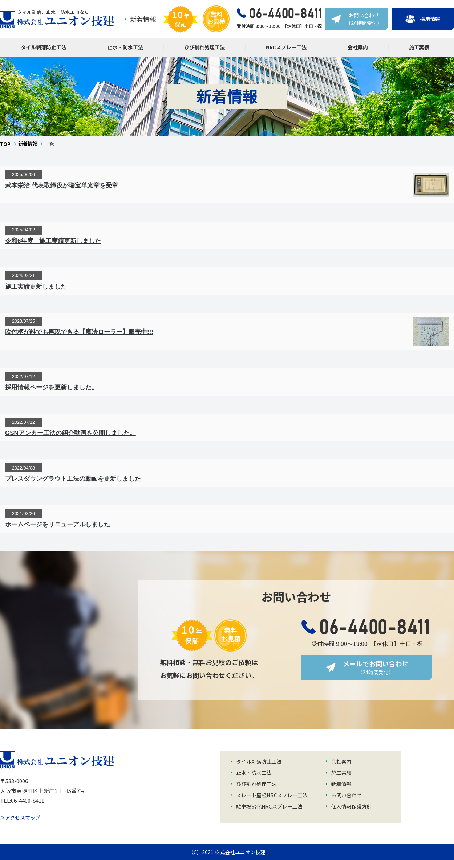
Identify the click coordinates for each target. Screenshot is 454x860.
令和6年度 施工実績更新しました (53, 240)
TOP (5, 144)
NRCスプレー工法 (286, 47)
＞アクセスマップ (20, 817)
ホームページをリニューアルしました (57, 524)
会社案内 (358, 47)
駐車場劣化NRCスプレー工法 (269, 806)
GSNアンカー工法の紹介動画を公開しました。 (70, 433)
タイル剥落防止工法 (43, 47)
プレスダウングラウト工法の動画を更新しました (73, 478)
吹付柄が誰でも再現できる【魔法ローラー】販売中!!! (79, 331)
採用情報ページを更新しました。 (51, 387)
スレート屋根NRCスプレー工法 (272, 795)
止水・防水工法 (125, 47)
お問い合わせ (346, 795)
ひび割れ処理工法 (204, 47)
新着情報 (143, 19)
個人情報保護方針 (351, 806)
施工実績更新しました (36, 286)
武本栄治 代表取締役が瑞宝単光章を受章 (61, 185)
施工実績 (419, 47)
